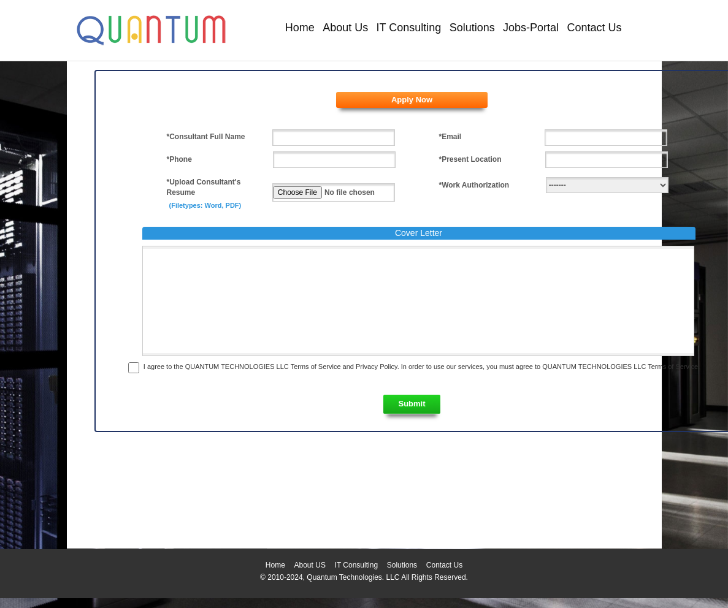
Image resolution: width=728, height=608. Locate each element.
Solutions (472, 27)
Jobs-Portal (531, 27)
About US (310, 565)
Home (300, 27)
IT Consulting (409, 27)
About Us (345, 27)
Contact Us (594, 27)
